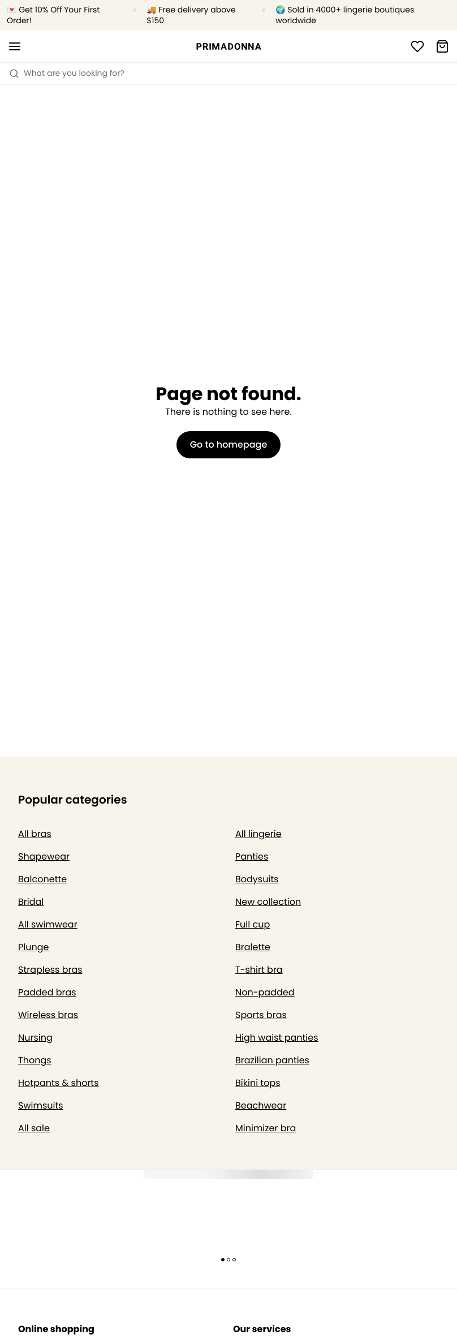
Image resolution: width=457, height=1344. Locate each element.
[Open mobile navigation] (14, 46)
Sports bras (261, 1014)
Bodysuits (257, 879)
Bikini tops (258, 1082)
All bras (34, 833)
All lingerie (258, 833)
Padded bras (47, 992)
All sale (34, 1128)
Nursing (35, 1037)
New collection (268, 901)
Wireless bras (48, 1014)
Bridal (31, 901)
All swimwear (47, 924)
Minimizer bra (265, 1128)
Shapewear (44, 856)
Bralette (252, 947)
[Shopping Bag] (442, 46)
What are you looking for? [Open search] (66, 73)
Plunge (33, 947)
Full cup (252, 924)
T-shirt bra (259, 969)
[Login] (417, 46)
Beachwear (260, 1105)
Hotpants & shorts (58, 1082)
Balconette (42, 879)
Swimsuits (40, 1105)
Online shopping (56, 1329)
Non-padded (265, 992)
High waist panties (276, 1037)
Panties (251, 856)
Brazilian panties (272, 1060)
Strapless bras (50, 969)
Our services (262, 1329)
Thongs (34, 1060)
